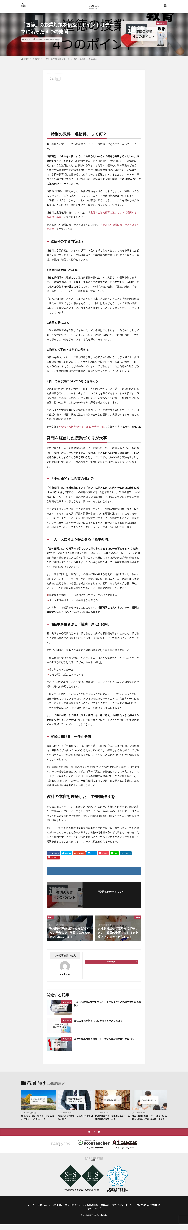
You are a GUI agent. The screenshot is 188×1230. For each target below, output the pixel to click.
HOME (26, 59)
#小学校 (46, 39)
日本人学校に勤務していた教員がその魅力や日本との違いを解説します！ (149, 1120)
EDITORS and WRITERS (85, 1213)
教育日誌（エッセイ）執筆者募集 (94, 1209)
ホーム (39, 1209)
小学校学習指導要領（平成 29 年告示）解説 (82, 426)
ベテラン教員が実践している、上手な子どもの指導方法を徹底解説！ (107, 1004)
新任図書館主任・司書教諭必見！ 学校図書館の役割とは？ (112, 1118)
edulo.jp (103, 1220)
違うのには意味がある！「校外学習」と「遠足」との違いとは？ (38, 1118)
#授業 (52, 39)
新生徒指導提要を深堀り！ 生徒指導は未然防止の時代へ (106, 1041)
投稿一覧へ (111, 962)
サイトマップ (109, 1213)
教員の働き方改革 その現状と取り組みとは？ (75, 1118)
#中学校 (38, 39)
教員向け (28, 39)
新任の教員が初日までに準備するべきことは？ (104, 1020)
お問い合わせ (53, 1209)
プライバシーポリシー (140, 1209)
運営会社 (120, 1209)
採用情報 (68, 1209)
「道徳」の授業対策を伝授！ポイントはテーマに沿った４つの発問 (70, 59)
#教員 (57, 39)
